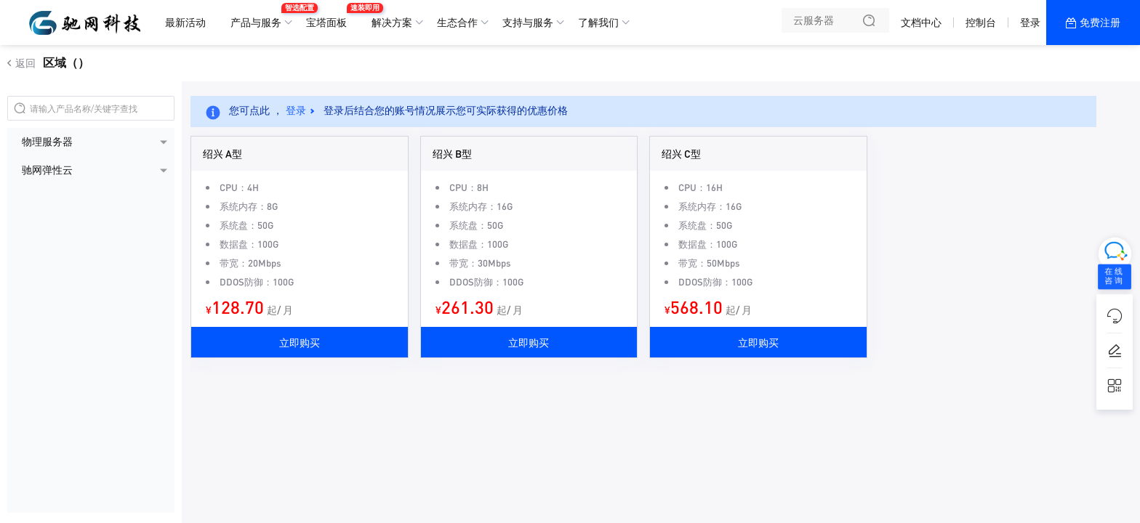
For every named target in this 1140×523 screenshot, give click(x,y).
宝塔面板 (330, 16)
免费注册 (1100, 22)
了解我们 (598, 22)
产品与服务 (259, 16)
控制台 (981, 22)
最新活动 (185, 22)
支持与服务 (527, 22)
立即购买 (299, 342)
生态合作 (457, 22)
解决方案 (392, 22)
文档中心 (921, 22)
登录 (1030, 22)
